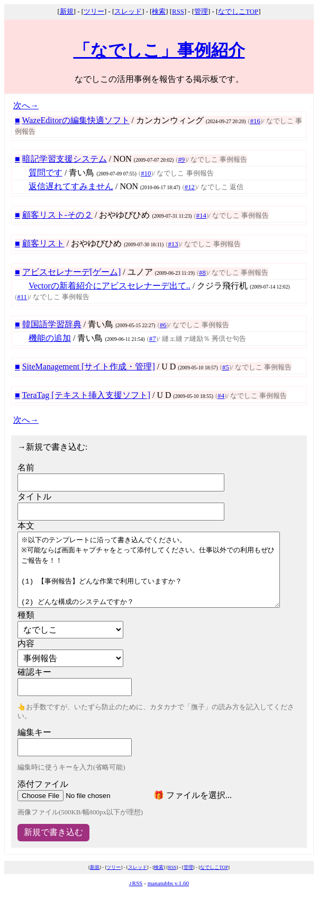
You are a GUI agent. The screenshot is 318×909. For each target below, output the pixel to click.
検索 (159, 11)
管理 (201, 11)
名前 (25, 467)
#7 (152, 338)
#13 (173, 244)
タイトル (34, 496)
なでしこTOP (238, 11)
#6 (163, 325)
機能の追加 (50, 337)
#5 (225, 367)
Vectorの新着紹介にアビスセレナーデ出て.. (109, 285)
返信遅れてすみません (71, 186)
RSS (178, 11)
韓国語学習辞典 (51, 324)
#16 (255, 121)
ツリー (94, 11)
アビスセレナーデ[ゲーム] (71, 271)
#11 (22, 297)
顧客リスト (43, 243)
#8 (202, 272)
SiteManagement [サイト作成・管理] (88, 366)
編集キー (34, 732)
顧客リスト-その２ (57, 214)
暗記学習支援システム (64, 158)
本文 (25, 525)
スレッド (128, 11)
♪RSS (136, 883)
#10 (146, 173)
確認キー (34, 671)
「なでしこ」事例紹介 (159, 50)
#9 (181, 159)
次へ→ (26, 105)
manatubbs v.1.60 (168, 883)
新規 (67, 11)
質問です (45, 172)
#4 (220, 396)
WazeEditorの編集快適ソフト (75, 120)
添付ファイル (42, 784)
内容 (25, 643)
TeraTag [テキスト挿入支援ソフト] (86, 395)
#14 (201, 215)
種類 (25, 614)
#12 (190, 187)
